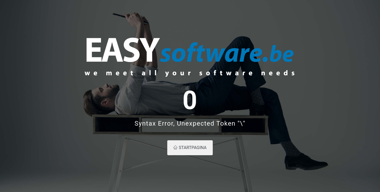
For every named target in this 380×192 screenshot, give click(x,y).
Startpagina (189, 147)
